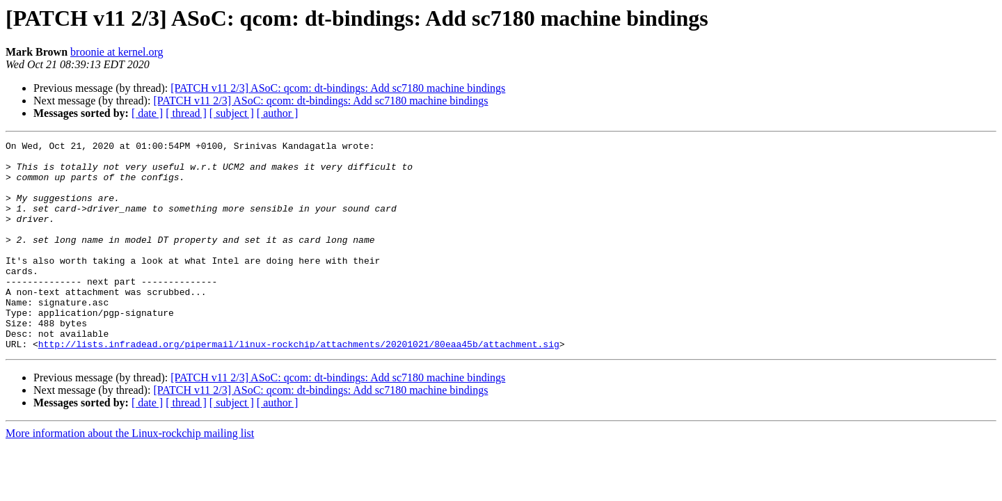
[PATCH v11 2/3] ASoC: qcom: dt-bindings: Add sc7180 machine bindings (337, 88)
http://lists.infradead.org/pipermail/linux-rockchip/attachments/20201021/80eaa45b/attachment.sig (298, 385)
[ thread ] (186, 113)
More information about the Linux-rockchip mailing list (130, 475)
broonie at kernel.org (116, 52)
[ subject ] (231, 113)
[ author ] (278, 113)
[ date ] (147, 113)
